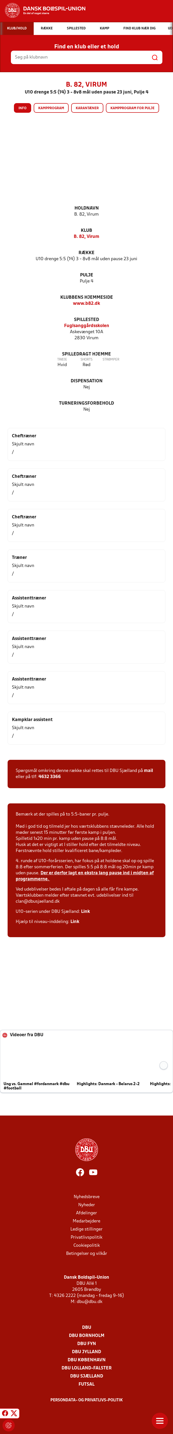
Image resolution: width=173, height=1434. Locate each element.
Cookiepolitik (86, 1245)
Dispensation (87, 381)
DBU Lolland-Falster (87, 1368)
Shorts (86, 359)
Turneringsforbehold (86, 403)
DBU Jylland (86, 1352)
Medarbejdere (86, 1221)
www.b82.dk (86, 303)
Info (22, 108)
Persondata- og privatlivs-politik (86, 1400)
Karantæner (87, 108)
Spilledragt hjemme (86, 354)
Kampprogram (51, 108)
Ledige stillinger (86, 1229)
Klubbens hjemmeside (86, 297)
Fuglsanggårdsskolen (86, 326)
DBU (86, 1328)
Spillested (86, 320)
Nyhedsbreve (87, 1197)
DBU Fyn (86, 1344)
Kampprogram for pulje (132, 108)
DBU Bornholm (86, 1336)
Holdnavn (86, 208)
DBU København (87, 1360)
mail (148, 771)
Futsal (86, 1384)
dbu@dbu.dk (89, 1302)
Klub (86, 231)
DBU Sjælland (86, 1376)
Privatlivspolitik (86, 1237)
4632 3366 (50, 777)
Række (86, 253)
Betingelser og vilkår (86, 1254)
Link (85, 912)
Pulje (86, 275)
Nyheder (86, 1205)
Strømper (111, 359)
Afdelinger (86, 1213)
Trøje (62, 359)
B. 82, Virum (86, 237)
